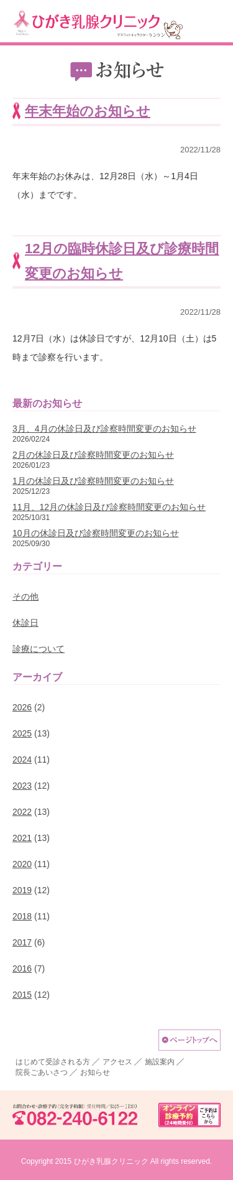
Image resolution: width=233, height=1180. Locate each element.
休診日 (25, 623)
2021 (22, 838)
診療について (38, 649)
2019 (22, 890)
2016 (22, 968)
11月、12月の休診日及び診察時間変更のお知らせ (109, 507)
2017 (22, 942)
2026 (22, 707)
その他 (25, 597)
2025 (22, 733)
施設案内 (160, 1061)
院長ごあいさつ (42, 1072)
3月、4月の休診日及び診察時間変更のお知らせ (104, 429)
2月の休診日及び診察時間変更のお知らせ (93, 455)
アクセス (117, 1061)
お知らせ (95, 1072)
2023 (22, 786)
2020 (22, 864)
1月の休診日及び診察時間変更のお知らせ (93, 481)
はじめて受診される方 (53, 1061)
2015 (22, 995)
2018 (22, 916)
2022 (22, 812)
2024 (22, 759)
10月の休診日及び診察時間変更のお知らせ (95, 533)
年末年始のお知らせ (87, 111)
